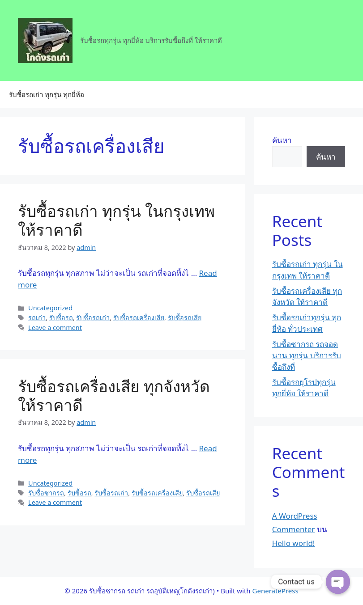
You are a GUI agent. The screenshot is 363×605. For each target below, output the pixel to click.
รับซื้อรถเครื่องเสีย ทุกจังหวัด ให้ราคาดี (114, 395)
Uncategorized (50, 308)
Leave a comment (55, 327)
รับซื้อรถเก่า (93, 317)
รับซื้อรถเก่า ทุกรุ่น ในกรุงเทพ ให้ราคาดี (116, 220)
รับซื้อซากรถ (46, 493)
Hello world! (293, 543)
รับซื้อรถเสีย (184, 317)
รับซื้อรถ (61, 317)
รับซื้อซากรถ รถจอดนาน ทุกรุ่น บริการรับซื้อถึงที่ (306, 355)
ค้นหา (282, 140)
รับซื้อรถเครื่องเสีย (138, 317)
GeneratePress (275, 590)
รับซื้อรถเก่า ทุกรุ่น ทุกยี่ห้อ (46, 94)
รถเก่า (37, 317)
